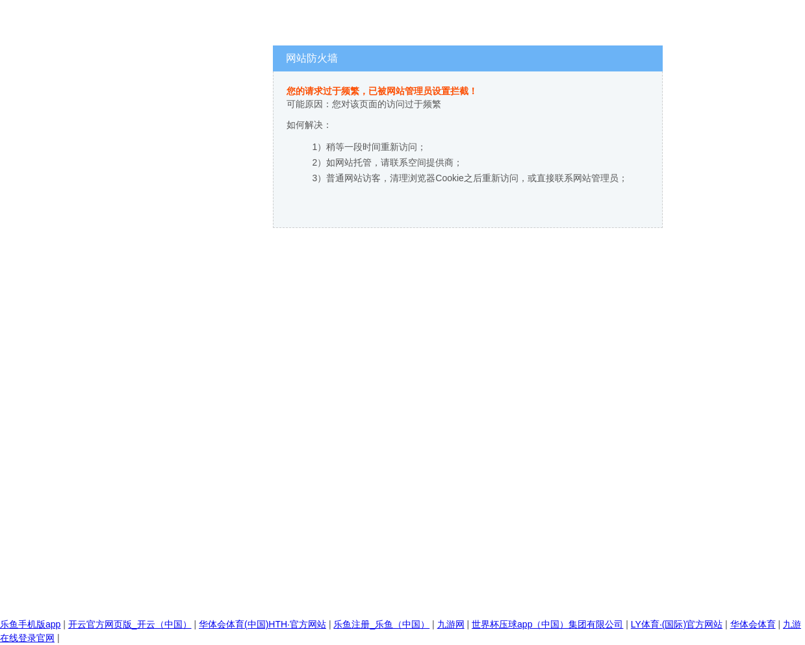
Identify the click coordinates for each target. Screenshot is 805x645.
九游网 (451, 624)
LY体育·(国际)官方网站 (676, 624)
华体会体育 (753, 624)
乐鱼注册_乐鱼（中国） (381, 624)
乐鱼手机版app (30, 624)
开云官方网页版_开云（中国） (130, 624)
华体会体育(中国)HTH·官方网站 (262, 624)
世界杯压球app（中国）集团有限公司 (547, 624)
